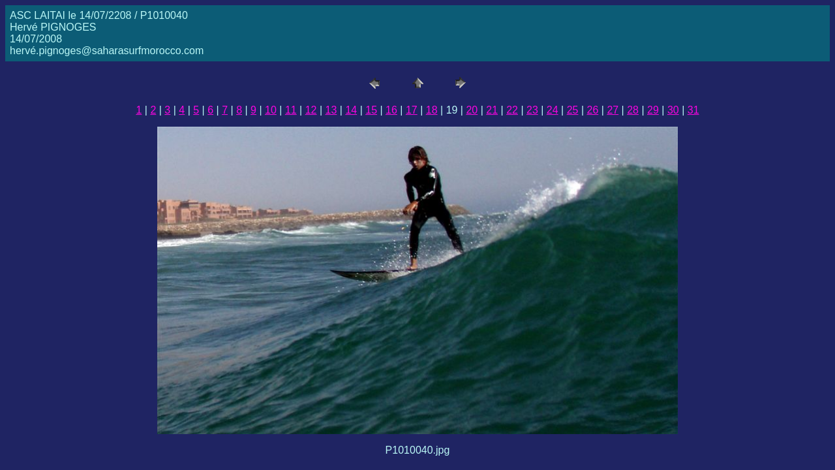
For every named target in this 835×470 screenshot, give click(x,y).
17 (412, 110)
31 (693, 110)
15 (371, 110)
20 (472, 110)
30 (673, 110)
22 (512, 110)
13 (331, 110)
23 (532, 110)
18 (432, 110)
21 (492, 110)
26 (593, 110)
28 (633, 110)
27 (612, 110)
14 (351, 110)
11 (291, 110)
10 (271, 110)
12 (311, 110)
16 (391, 110)
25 (573, 110)
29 (653, 110)
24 (552, 110)
